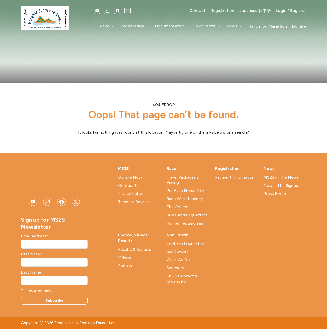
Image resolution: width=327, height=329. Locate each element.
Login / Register (291, 11)
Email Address (35, 236)
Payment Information (234, 177)
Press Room (275, 193)
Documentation (173, 26)
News (235, 26)
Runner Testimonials (185, 223)
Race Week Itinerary (185, 198)
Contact (197, 11)
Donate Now (130, 177)
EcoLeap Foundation (186, 243)
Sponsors (175, 267)
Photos (125, 265)
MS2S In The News (281, 177)
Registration (222, 11)
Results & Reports (134, 249)
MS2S (123, 168)
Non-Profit (177, 235)
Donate (299, 26)
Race (107, 26)
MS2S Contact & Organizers (182, 279)
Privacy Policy (130, 193)
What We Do (178, 259)
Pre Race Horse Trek (185, 190)
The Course (177, 206)
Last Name (31, 272)
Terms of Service (133, 201)
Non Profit (208, 26)
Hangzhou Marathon (267, 26)
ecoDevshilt (178, 251)
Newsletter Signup (281, 185)
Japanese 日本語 (255, 11)
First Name (31, 254)
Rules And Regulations (187, 215)
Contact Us (129, 185)
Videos (124, 257)
